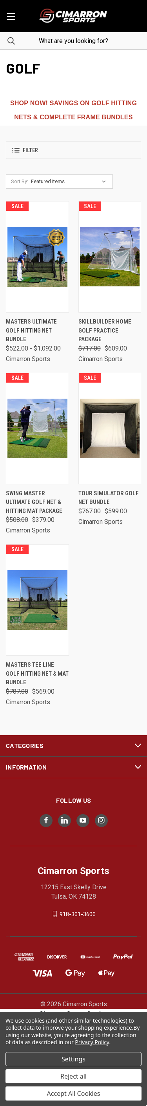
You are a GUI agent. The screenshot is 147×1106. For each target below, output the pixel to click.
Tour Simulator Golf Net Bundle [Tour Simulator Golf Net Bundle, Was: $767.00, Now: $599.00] (108, 498)
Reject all (73, 1076)
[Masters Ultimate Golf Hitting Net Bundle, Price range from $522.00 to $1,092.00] (37, 257)
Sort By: (19, 181)
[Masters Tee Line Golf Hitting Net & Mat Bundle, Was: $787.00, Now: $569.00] (37, 600)
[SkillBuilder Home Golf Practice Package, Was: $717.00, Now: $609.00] (110, 257)
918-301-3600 (78, 913)
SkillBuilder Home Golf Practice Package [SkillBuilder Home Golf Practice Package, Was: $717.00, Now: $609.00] (104, 330)
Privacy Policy (92, 1042)
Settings (73, 1059)
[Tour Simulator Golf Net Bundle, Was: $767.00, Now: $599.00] (110, 428)
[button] (73, 150)
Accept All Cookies (73, 1093)
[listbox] (70, 181)
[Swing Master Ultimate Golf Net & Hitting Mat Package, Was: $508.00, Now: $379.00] (37, 428)
